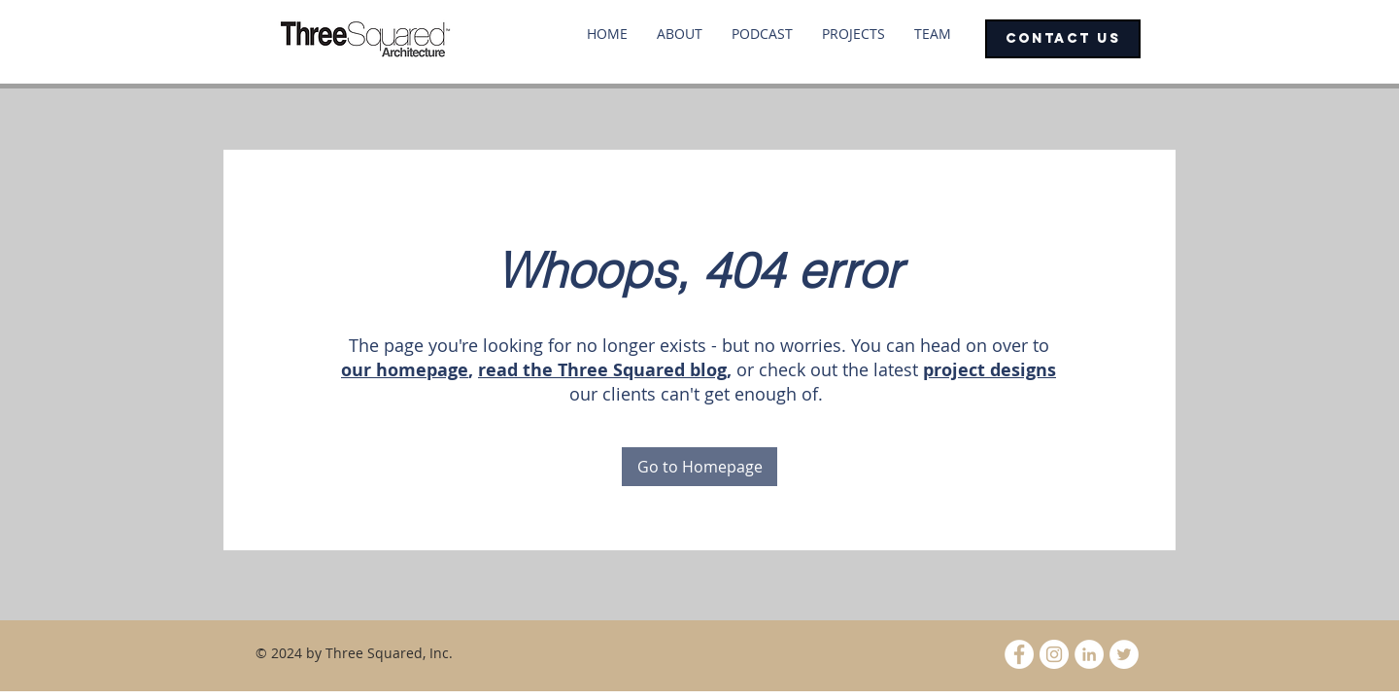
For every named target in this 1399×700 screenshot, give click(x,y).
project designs (989, 370)
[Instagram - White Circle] (1054, 654)
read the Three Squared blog (602, 370)
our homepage (404, 370)
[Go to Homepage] (699, 466)
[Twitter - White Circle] (1124, 654)
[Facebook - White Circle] (1019, 654)
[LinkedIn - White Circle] (1089, 654)
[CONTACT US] (1063, 38)
